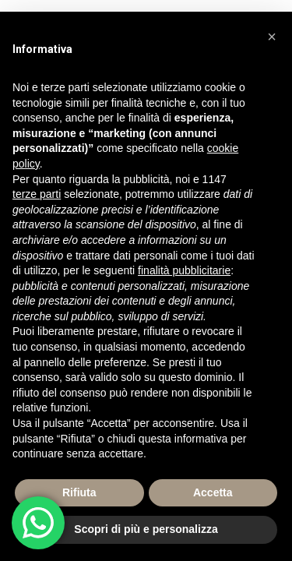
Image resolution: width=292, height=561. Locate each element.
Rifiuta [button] (79, 492)
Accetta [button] (213, 492)
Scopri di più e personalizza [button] (145, 529)
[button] (271, 36)
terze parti (36, 194)
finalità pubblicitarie (184, 270)
